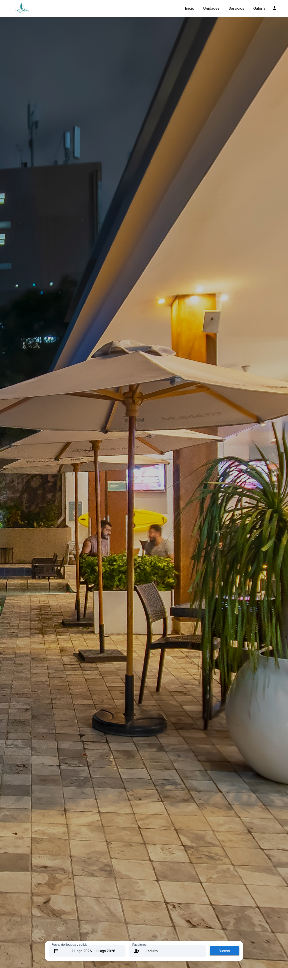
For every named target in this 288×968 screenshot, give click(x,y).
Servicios (236, 8)
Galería (259, 8)
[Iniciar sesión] (274, 8)
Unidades (211, 8)
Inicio (189, 8)
